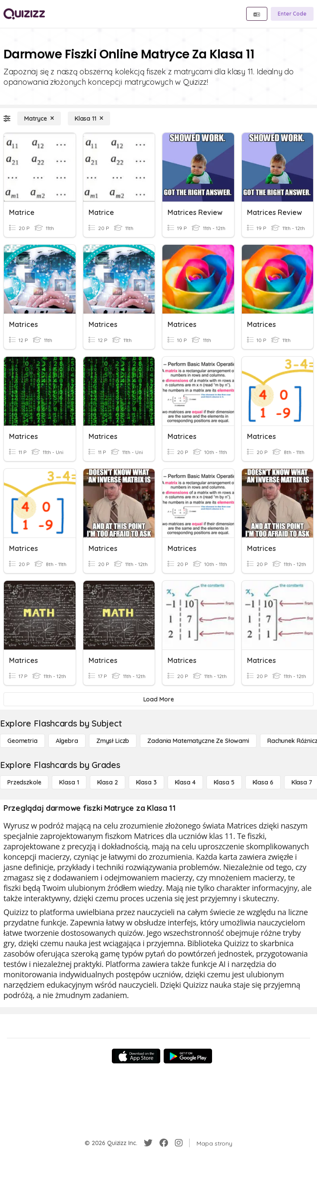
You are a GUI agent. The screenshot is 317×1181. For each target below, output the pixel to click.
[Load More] (158, 699)
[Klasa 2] (107, 782)
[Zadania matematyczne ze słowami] (198, 741)
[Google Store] (188, 1056)
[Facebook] (163, 1143)
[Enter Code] (292, 14)
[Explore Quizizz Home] (24, 13)
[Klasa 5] (224, 782)
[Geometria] (22, 741)
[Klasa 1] (69, 782)
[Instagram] (179, 1143)
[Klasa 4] (185, 782)
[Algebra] (67, 741)
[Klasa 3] (146, 782)
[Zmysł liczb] (112, 741)
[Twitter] (148, 1143)
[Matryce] (39, 118)
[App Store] (136, 1056)
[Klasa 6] (263, 782)
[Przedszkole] (24, 782)
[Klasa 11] (89, 118)
